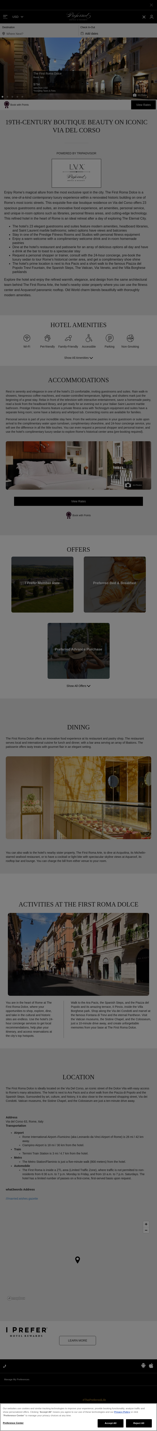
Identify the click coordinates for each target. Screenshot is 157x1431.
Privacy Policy (122, 1424)
